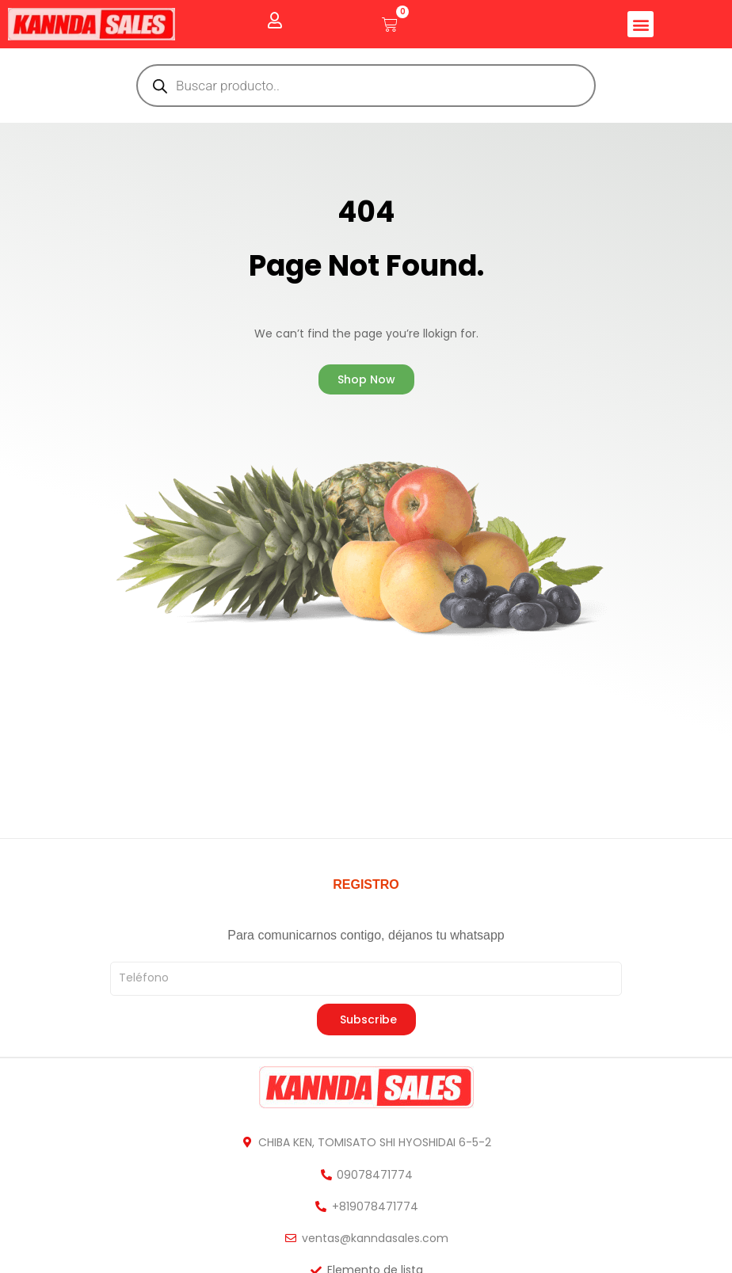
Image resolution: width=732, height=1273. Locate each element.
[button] (640, 24)
